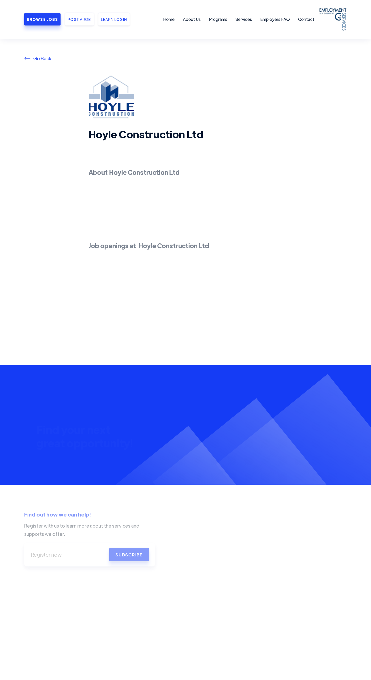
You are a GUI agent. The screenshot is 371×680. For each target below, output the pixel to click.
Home (169, 19)
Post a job (79, 19)
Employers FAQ (275, 19)
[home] (332, 19)
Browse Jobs (42, 19)
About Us (192, 19)
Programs (218, 19)
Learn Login (114, 19)
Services (243, 19)
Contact (306, 19)
